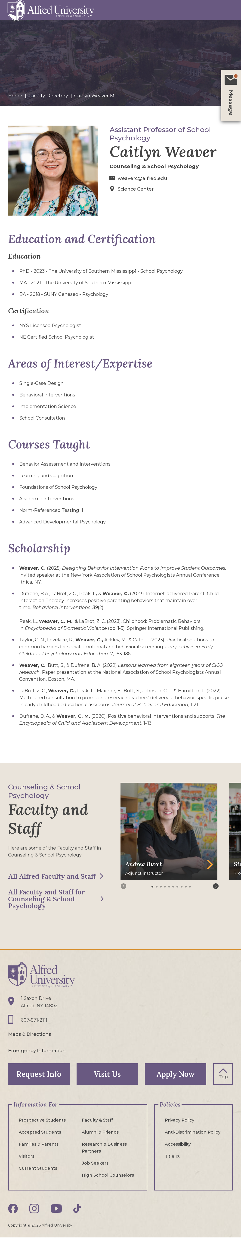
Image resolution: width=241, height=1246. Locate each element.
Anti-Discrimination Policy (192, 1139)
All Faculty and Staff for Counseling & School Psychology (47, 906)
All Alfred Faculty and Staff (44, 879)
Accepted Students (40, 1139)
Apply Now (175, 1081)
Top (223, 1083)
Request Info (38, 1081)
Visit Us (107, 1081)
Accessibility (178, 1151)
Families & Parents (39, 1151)
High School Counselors (108, 1182)
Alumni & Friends (100, 1139)
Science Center (136, 189)
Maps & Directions (29, 1041)
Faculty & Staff (97, 1127)
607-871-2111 (34, 1027)
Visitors (26, 1163)
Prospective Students (42, 1127)
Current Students (38, 1175)
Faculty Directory (48, 96)
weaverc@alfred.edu (142, 178)
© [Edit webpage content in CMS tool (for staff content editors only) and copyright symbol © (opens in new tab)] (29, 1232)
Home (15, 96)
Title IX (172, 1163)
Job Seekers (95, 1170)
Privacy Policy (179, 1127)
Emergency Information (37, 1057)
